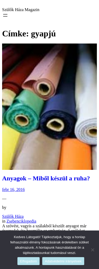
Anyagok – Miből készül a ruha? (46, 178)
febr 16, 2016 (13, 189)
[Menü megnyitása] (5, 15)
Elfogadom (28, 261)
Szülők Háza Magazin (20, 9)
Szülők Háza (12, 216)
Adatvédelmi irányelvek (63, 261)
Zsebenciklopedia (21, 221)
